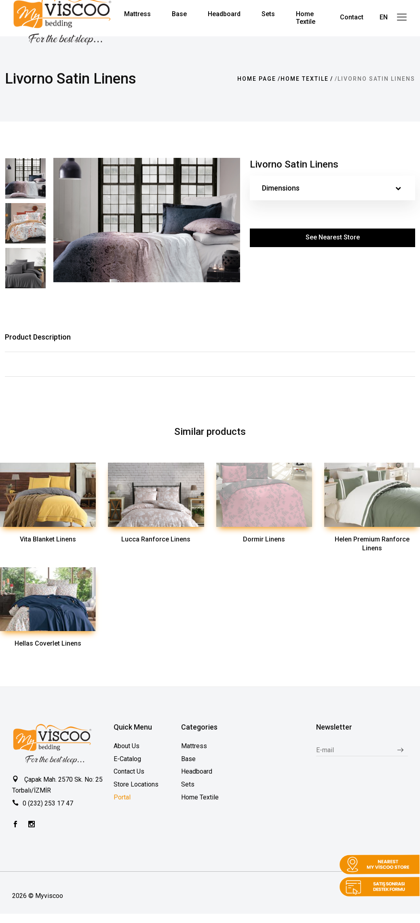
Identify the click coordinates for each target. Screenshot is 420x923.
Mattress (194, 746)
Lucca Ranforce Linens (155, 539)
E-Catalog (127, 759)
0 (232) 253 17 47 (48, 803)
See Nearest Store (333, 237)
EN (384, 17)
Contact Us (129, 771)
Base (188, 759)
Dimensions (331, 188)
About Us (126, 746)
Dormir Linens (264, 539)
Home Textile (305, 79)
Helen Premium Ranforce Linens (372, 543)
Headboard (196, 771)
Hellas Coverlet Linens (48, 643)
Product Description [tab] (38, 337)
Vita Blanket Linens (48, 539)
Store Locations (136, 784)
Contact (351, 17)
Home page (256, 79)
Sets (187, 784)
